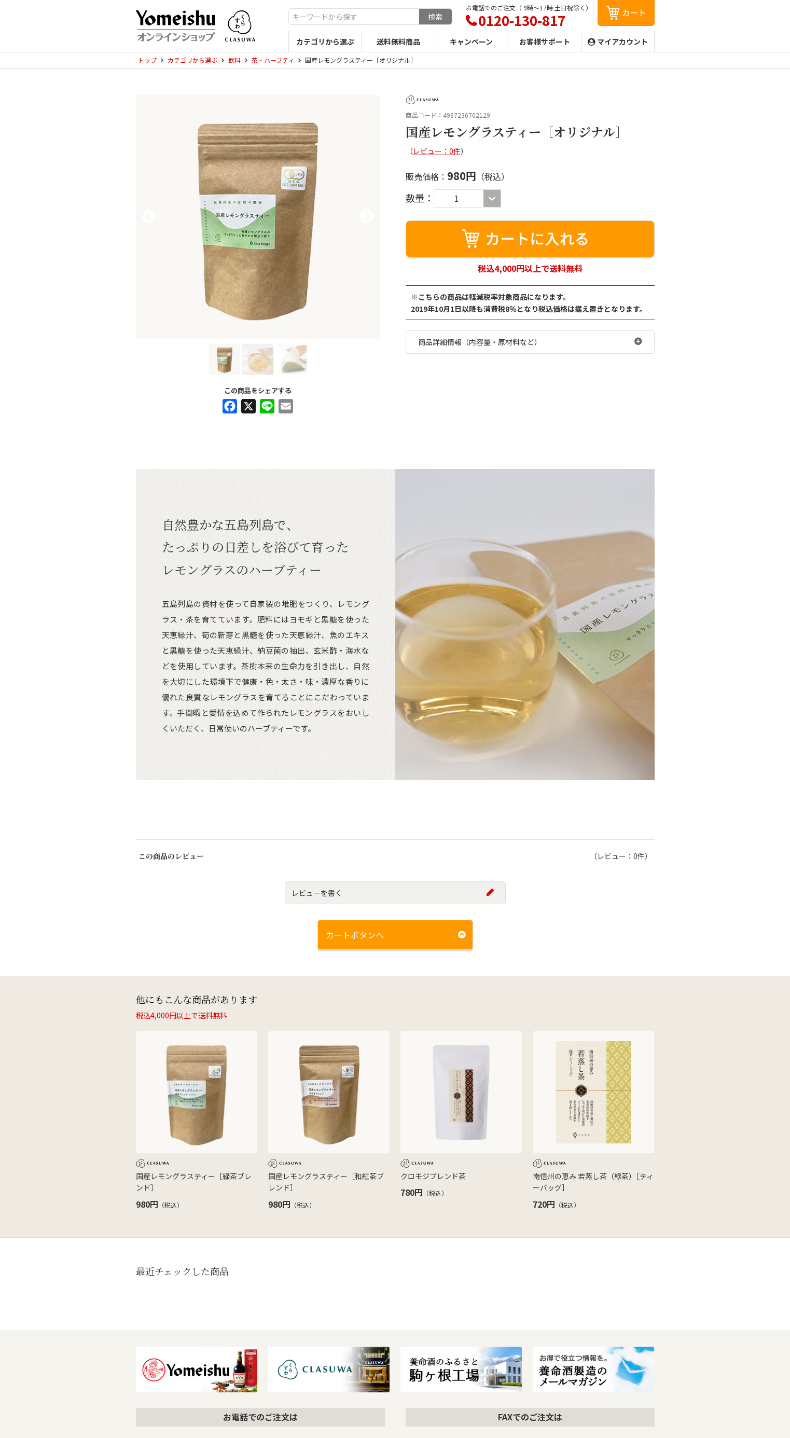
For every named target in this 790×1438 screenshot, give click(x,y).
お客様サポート (544, 41)
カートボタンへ (355, 935)
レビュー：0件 (437, 151)
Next (367, 217)
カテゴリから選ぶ (325, 41)
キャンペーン (471, 41)
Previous (149, 217)
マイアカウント (622, 41)
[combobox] (354, 16)
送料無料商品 (398, 41)
